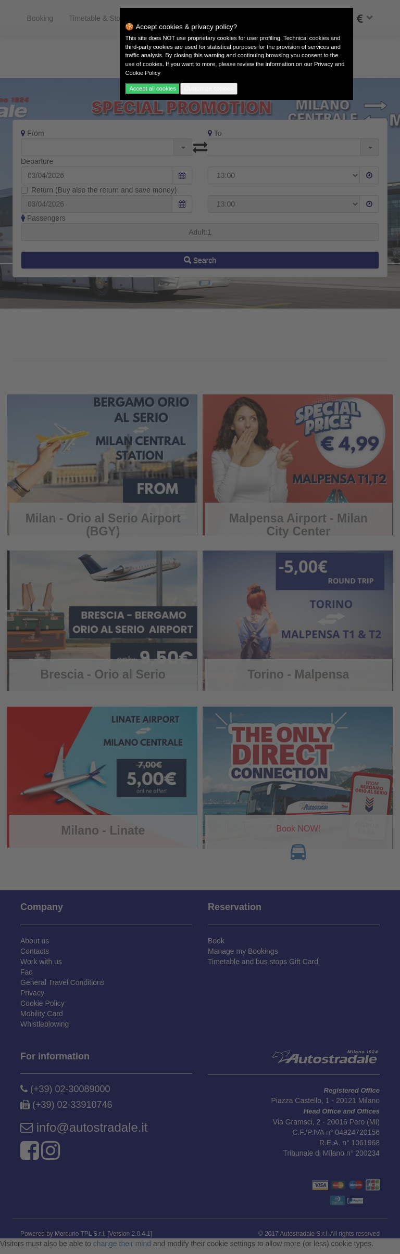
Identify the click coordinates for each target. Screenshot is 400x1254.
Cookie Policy (142, 73)
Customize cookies (208, 88)
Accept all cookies (152, 88)
